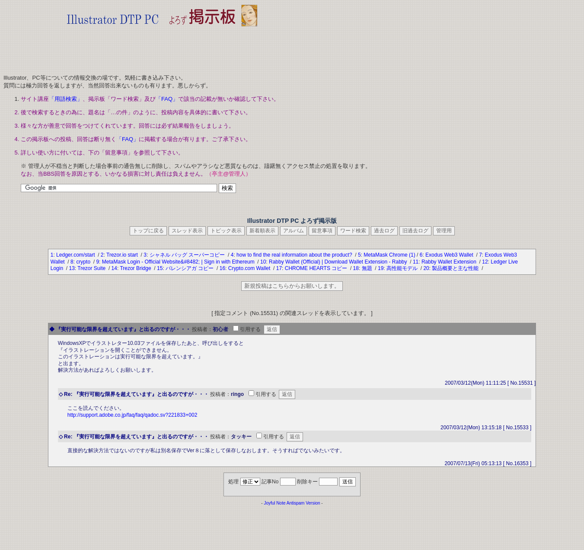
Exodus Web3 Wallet (450, 255)
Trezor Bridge (136, 268)
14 (114, 268)
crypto (84, 262)
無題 (367, 268)
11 (415, 262)
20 (426, 268)
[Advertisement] (162, 47)
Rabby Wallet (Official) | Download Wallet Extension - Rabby (338, 262)
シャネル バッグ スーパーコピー (188, 255)
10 (263, 262)
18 (356, 268)
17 (279, 268)
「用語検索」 (66, 99)
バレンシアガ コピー (190, 268)
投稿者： (202, 329)
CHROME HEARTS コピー (317, 268)
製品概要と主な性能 (456, 268)
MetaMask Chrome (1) (389, 255)
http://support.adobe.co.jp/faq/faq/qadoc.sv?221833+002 (132, 415)
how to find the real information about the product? (295, 255)
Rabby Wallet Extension (449, 262)
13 (71, 268)
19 (380, 268)
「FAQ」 (167, 99)
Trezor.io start (122, 255)
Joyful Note (274, 503)
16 (222, 268)
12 (485, 262)
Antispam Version (303, 503)
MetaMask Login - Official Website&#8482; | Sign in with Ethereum (179, 262)
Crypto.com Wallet (250, 268)
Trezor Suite (92, 268)
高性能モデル (402, 268)
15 (160, 268)
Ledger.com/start (76, 255)
